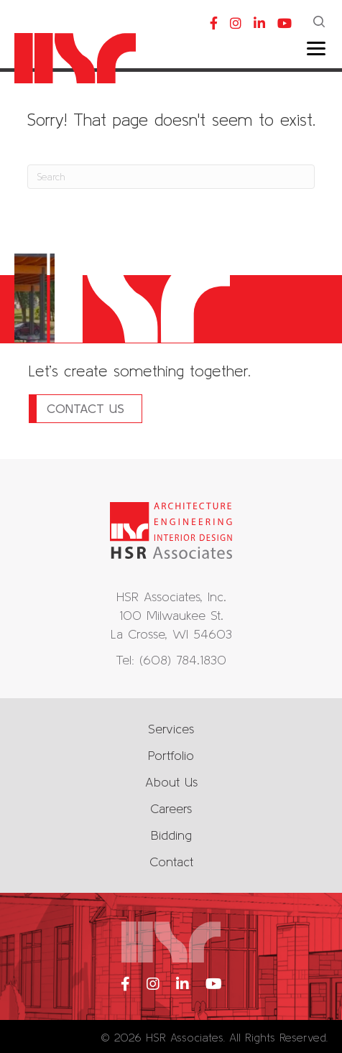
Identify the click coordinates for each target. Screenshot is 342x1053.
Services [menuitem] (171, 728)
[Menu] (316, 49)
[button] (320, 23)
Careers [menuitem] (171, 808)
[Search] (171, 176)
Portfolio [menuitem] (171, 755)
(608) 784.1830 (182, 659)
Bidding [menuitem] (171, 835)
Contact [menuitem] (171, 861)
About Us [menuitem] (171, 781)
